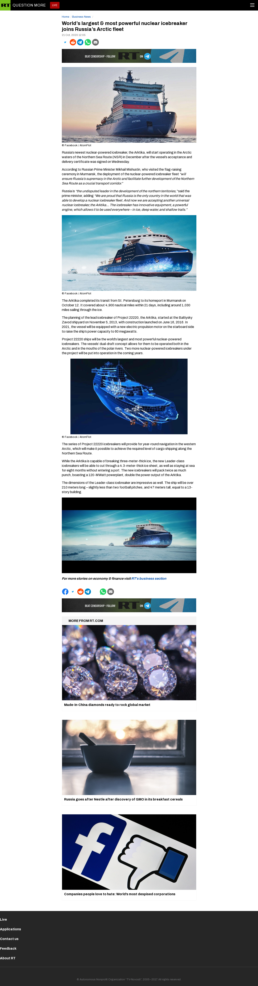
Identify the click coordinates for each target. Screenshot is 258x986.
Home (65, 16)
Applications (10, 929)
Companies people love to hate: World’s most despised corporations (119, 894)
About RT (8, 958)
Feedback (8, 948)
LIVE (54, 5)
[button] (65, 42)
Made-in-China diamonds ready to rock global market (107, 705)
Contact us (9, 939)
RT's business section (148, 578)
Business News (81, 16)
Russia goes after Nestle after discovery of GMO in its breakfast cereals (123, 799)
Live (3, 919)
